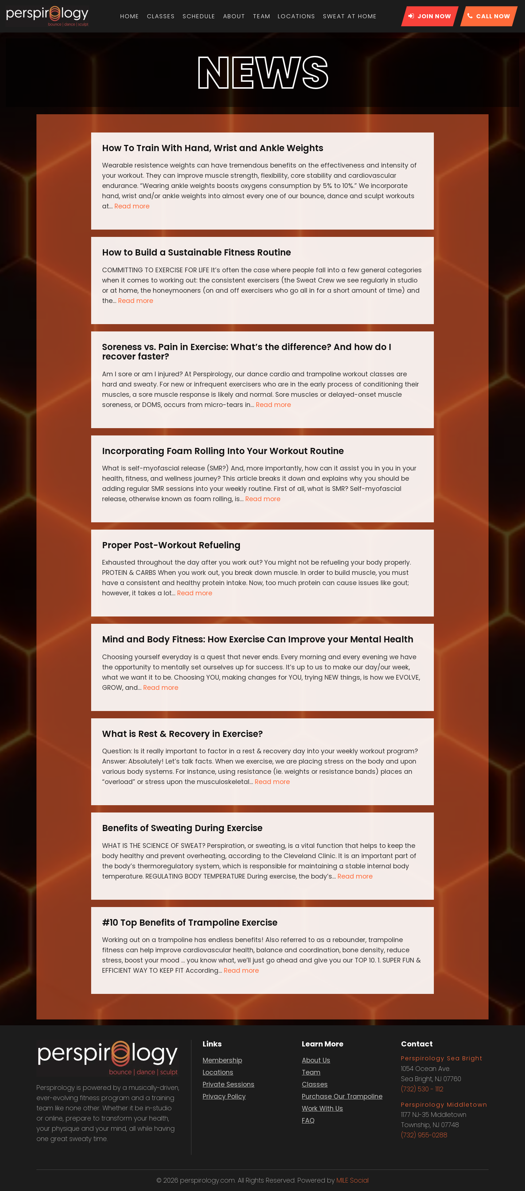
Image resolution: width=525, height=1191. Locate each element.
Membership (222, 1060)
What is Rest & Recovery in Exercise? (182, 734)
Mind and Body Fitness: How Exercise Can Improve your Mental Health (257, 639)
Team (261, 16)
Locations (296, 16)
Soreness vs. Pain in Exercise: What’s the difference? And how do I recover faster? (246, 351)
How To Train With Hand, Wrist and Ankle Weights (212, 148)
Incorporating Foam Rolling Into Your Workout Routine (223, 451)
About (234, 16)
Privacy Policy (224, 1096)
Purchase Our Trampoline (342, 1096)
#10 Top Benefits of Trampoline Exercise (189, 923)
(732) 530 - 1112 (422, 1089)
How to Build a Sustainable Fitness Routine (196, 252)
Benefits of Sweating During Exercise (182, 828)
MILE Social (353, 1180)
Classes (162, 16)
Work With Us (322, 1108)
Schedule (199, 16)
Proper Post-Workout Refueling (171, 545)
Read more (131, 206)
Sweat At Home (349, 16)
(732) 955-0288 (424, 1135)
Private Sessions (228, 1084)
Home (130, 16)
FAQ (308, 1120)
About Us (316, 1060)
